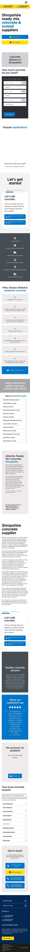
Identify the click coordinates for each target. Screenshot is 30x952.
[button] (26, 2)
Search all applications (15, 166)
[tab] (9, 190)
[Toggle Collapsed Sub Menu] (15, 804)
